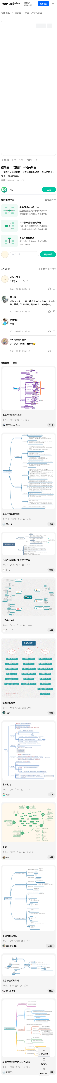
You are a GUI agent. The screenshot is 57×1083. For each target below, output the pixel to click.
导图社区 (5, 12)
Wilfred (13, 319)
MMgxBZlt (15, 276)
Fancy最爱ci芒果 (18, 339)
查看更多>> (50, 199)
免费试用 (43, 3)
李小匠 (13, 297)
